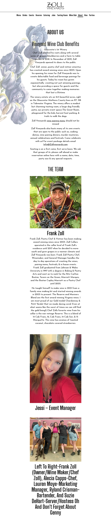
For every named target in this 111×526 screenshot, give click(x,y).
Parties (92, 15)
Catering (46, 15)
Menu (19, 15)
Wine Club (73, 15)
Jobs (53, 15)
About (80, 15)
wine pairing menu (56, 121)
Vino (85, 15)
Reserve (39, 15)
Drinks (24, 15)
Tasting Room (62, 15)
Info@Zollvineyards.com (55, 144)
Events (31, 15)
